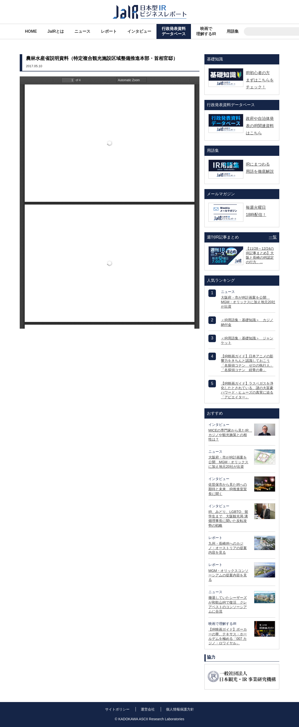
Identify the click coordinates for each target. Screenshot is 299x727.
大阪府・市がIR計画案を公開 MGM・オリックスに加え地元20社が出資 (248, 301)
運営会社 (148, 709)
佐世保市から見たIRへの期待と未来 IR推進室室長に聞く (227, 489)
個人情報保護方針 (180, 709)
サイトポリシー (117, 709)
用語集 (233, 31)
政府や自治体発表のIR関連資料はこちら (260, 125)
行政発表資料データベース (174, 31)
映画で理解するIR (206, 31)
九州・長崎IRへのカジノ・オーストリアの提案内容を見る (227, 547)
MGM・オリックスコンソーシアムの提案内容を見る (228, 575)
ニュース (82, 31)
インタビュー (139, 31)
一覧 (273, 237)
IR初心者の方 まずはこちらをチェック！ (260, 80)
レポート (109, 31)
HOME (31, 31)
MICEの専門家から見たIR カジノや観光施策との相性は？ (230, 434)
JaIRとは (55, 31)
